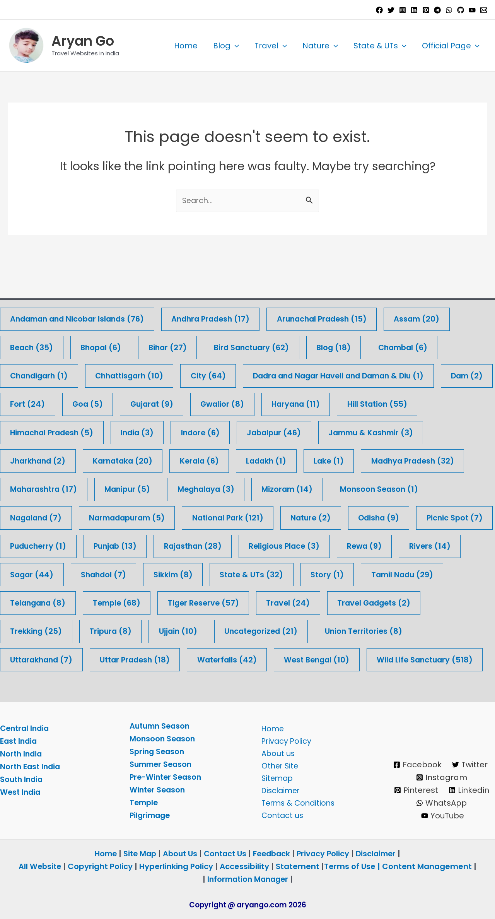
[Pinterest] (425, 10)
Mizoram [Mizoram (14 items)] (296, 459)
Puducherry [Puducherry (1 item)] (125, 516)
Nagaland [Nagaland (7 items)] (37, 488)
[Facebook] (379, 10)
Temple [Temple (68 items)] (213, 574)
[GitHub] (460, 10)
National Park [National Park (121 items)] (236, 488)
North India (22, 754)
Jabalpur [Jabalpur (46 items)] (283, 402)
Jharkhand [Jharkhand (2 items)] (39, 430)
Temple (145, 802)
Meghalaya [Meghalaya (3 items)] (212, 459)
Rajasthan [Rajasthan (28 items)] (285, 516)
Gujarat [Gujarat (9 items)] (216, 373)
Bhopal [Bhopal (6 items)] (104, 316)
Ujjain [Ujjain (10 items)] (286, 602)
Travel (270, 45)
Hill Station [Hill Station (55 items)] (448, 373)
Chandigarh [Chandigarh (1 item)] (40, 345)
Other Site (278, 764)
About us (276, 751)
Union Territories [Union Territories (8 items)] (50, 631)
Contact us (280, 815)
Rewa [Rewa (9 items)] (462, 516)
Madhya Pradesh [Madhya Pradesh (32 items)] (425, 430)
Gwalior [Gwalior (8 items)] (288, 373)
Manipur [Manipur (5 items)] (131, 459)
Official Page (451, 45)
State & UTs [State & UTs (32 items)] (327, 545)
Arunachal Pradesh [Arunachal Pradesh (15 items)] (334, 287)
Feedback (273, 853)
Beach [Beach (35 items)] (32, 316)
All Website (40, 866)
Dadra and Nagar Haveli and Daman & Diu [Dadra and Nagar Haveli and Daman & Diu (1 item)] (352, 345)
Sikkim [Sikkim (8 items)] (247, 545)
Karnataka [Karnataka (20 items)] (127, 430)
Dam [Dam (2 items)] (27, 373)
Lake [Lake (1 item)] (338, 430)
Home (186, 45)
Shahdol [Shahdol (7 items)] (175, 545)
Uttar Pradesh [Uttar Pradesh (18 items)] (247, 631)
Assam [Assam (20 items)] (432, 287)
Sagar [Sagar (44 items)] (102, 545)
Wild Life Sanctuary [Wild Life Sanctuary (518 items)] (59, 660)
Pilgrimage (151, 815)
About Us (178, 853)
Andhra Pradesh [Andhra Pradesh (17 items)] (218, 287)
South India (22, 779)
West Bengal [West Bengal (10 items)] (435, 631)
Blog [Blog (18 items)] (343, 316)
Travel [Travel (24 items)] (389, 574)
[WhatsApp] (449, 10)
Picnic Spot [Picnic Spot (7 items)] (39, 516)
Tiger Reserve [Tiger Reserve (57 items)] (302, 574)
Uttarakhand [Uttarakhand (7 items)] (150, 631)
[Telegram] (437, 10)
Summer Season (162, 764)
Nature (320, 45)
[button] (234, 45)
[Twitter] (390, 10)
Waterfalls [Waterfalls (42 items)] (342, 631)
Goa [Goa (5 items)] (150, 373)
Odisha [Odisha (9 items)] (392, 488)
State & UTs (379, 45)
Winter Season (158, 789)
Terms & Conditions (297, 802)
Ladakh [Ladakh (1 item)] (274, 430)
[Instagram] (402, 10)
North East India (31, 767)
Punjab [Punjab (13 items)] (204, 516)
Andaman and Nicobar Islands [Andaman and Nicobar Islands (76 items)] (80, 287)
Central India (26, 728)
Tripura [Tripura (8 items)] (217, 602)
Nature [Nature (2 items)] (322, 488)
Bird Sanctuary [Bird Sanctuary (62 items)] (259, 316)
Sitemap (275, 777)
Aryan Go (82, 40)
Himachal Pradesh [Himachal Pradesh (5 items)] (54, 402)
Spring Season (158, 751)
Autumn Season (161, 725)
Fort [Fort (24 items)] (89, 373)
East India (19, 741)
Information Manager (247, 879)
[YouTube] (472, 10)
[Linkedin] (414, 10)
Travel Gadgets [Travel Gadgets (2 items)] (48, 602)
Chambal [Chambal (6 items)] (414, 316)
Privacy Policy (285, 738)
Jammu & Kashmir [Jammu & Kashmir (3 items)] (383, 402)
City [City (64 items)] (216, 345)
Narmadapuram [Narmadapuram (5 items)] (132, 488)
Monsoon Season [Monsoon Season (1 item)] (390, 459)
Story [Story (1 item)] (404, 545)
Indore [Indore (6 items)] (207, 402)
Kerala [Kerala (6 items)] (206, 430)
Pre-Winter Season (167, 777)
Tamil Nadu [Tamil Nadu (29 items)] (42, 574)
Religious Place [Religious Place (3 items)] (379, 516)
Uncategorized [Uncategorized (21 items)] (371, 602)
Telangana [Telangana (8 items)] (131, 574)
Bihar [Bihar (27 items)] (172, 316)
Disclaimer (279, 789)
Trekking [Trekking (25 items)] (140, 602)
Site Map (137, 853)
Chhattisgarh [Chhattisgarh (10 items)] (135, 345)
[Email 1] (483, 10)
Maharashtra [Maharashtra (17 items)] (45, 459)
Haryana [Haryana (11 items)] (364, 373)
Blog (226, 45)
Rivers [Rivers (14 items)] (31, 545)
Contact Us (225, 853)
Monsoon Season (163, 738)
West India (21, 792)
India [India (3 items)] (143, 402)
